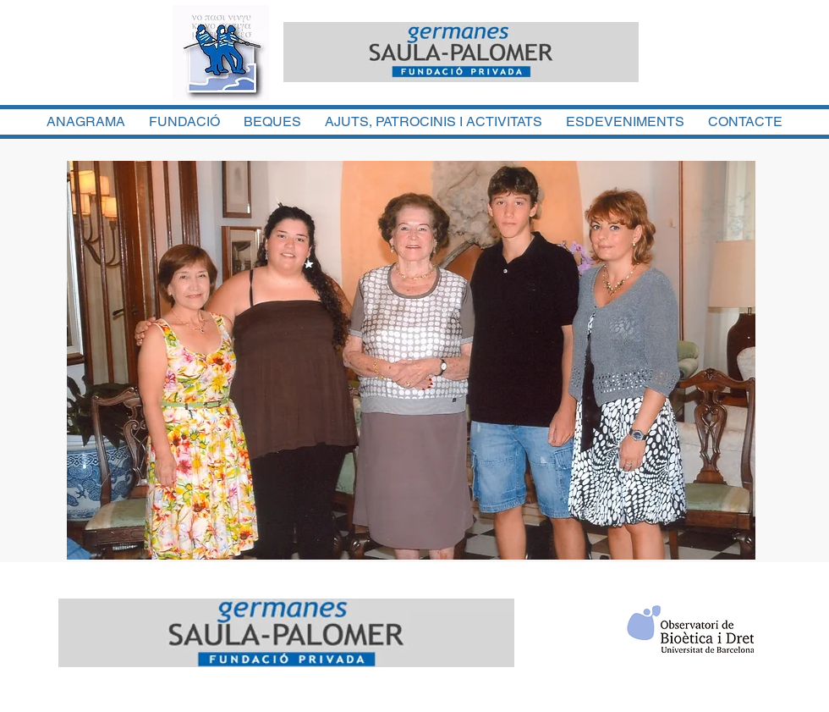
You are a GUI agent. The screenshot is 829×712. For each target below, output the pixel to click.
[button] (411, 360)
